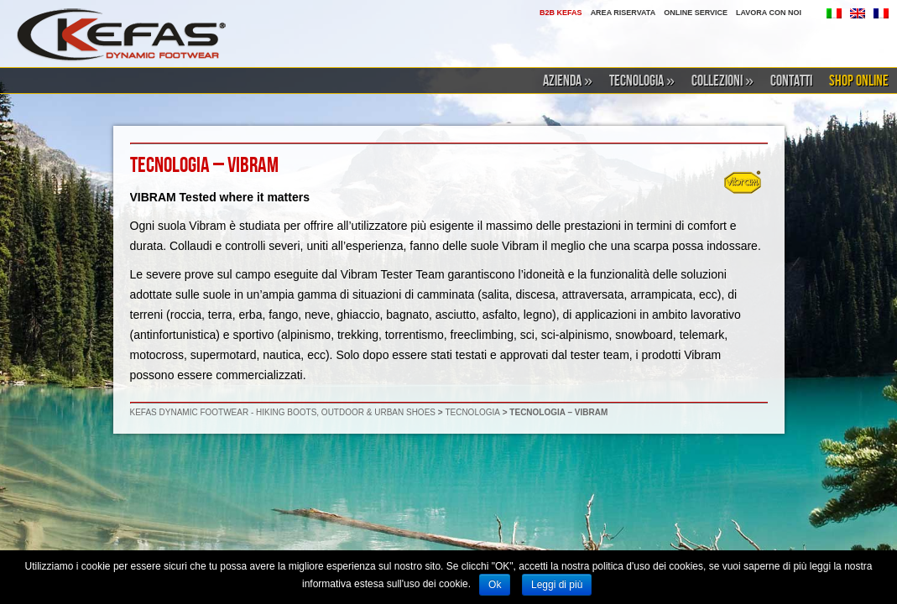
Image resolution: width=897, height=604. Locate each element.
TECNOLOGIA (642, 81)
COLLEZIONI (722, 81)
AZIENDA (567, 81)
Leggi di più (556, 585)
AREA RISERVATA (623, 12)
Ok (494, 585)
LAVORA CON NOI (768, 12)
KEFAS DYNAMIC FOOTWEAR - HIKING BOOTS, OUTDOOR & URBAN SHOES (282, 412)
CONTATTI (791, 81)
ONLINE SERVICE (696, 12)
